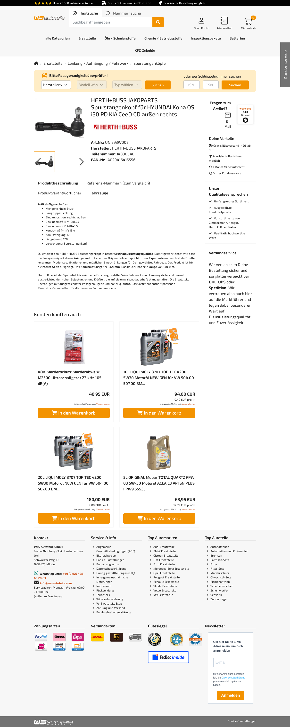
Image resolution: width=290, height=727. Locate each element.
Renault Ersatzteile (166, 581)
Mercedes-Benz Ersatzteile (171, 568)
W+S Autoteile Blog (109, 603)
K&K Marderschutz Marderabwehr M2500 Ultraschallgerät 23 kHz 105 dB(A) (69, 377)
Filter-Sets (217, 568)
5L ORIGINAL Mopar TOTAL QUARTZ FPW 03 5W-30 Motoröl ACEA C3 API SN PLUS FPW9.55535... (159, 483)
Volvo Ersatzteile (164, 590)
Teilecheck (103, 594)
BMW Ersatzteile (164, 551)
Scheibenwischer (221, 586)
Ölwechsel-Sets (220, 577)
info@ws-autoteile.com (56, 583)
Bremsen (216, 555)
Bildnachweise (106, 555)
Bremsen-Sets (219, 559)
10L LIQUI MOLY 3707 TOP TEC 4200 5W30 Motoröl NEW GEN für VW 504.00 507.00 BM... (158, 377)
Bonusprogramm (107, 564)
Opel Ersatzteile (164, 573)
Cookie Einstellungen (110, 559)
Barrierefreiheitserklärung (113, 612)
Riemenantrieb (220, 581)
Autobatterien (219, 546)
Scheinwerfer (219, 590)
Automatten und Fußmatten (229, 551)
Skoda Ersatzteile (165, 586)
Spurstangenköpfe (149, 63)
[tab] (85, 13)
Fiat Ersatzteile (163, 559)
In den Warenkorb (74, 412)
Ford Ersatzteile (164, 564)
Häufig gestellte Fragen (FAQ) (115, 573)
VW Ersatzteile (163, 594)
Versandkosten (103, 404)
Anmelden (230, 695)
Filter (213, 564)
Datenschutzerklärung (111, 568)
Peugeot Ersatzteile (166, 577)
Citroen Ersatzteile (165, 555)
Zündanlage (218, 599)
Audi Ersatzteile (163, 546)
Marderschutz (219, 573)
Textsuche (88, 13)
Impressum (103, 586)
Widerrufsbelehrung (109, 599)
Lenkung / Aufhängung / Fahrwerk (98, 63)
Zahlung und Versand (110, 607)
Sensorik (216, 594)
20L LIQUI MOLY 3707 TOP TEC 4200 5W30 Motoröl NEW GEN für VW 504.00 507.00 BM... (73, 483)
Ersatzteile (53, 63)
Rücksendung (105, 590)
